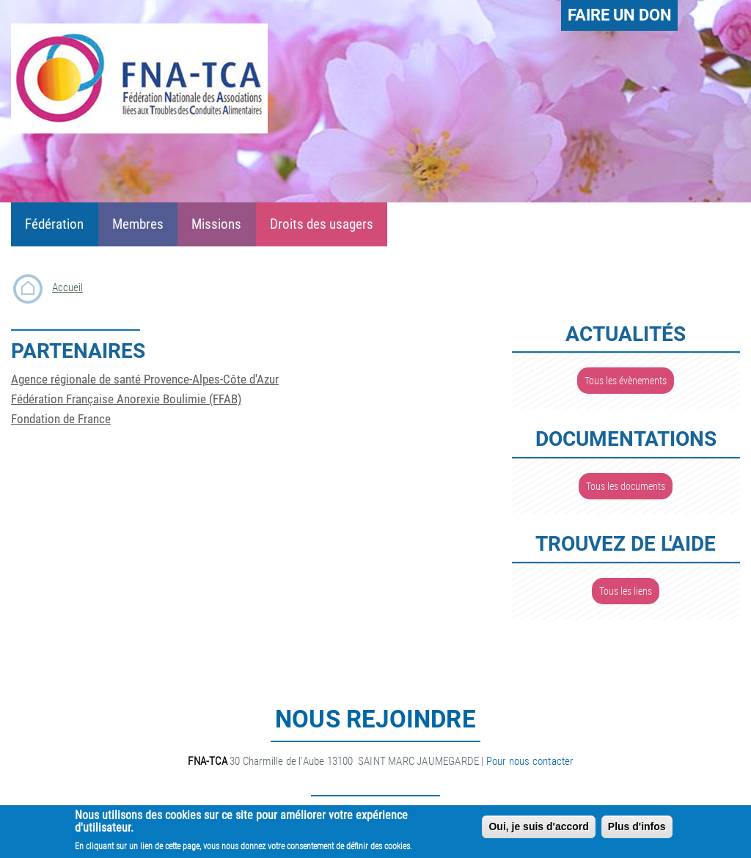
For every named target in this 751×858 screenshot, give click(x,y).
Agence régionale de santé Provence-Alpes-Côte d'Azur (145, 379)
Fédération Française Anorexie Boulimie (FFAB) (126, 399)
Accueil (67, 287)
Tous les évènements (626, 380)
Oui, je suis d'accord (538, 831)
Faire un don (620, 15)
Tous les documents (625, 486)
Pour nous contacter (530, 761)
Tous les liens (625, 591)
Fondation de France (61, 418)
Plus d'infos (637, 831)
